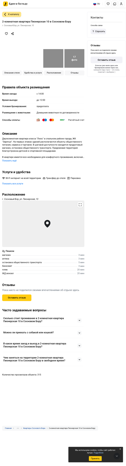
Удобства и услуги (33, 73)
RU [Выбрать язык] (96, 3)
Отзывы (74, 73)
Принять (95, 458)
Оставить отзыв (17, 297)
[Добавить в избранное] (6, 33)
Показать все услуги (12, 183)
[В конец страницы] (117, 456)
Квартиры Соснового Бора (34, 428)
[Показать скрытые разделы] (18, 428)
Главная (8, 428)
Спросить (98, 31)
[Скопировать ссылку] (12, 33)
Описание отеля (12, 73)
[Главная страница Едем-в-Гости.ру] (15, 4)
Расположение (54, 73)
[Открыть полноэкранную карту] (43, 224)
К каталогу (10, 14)
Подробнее (98, 453)
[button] (108, 4)
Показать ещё (9, 160)
